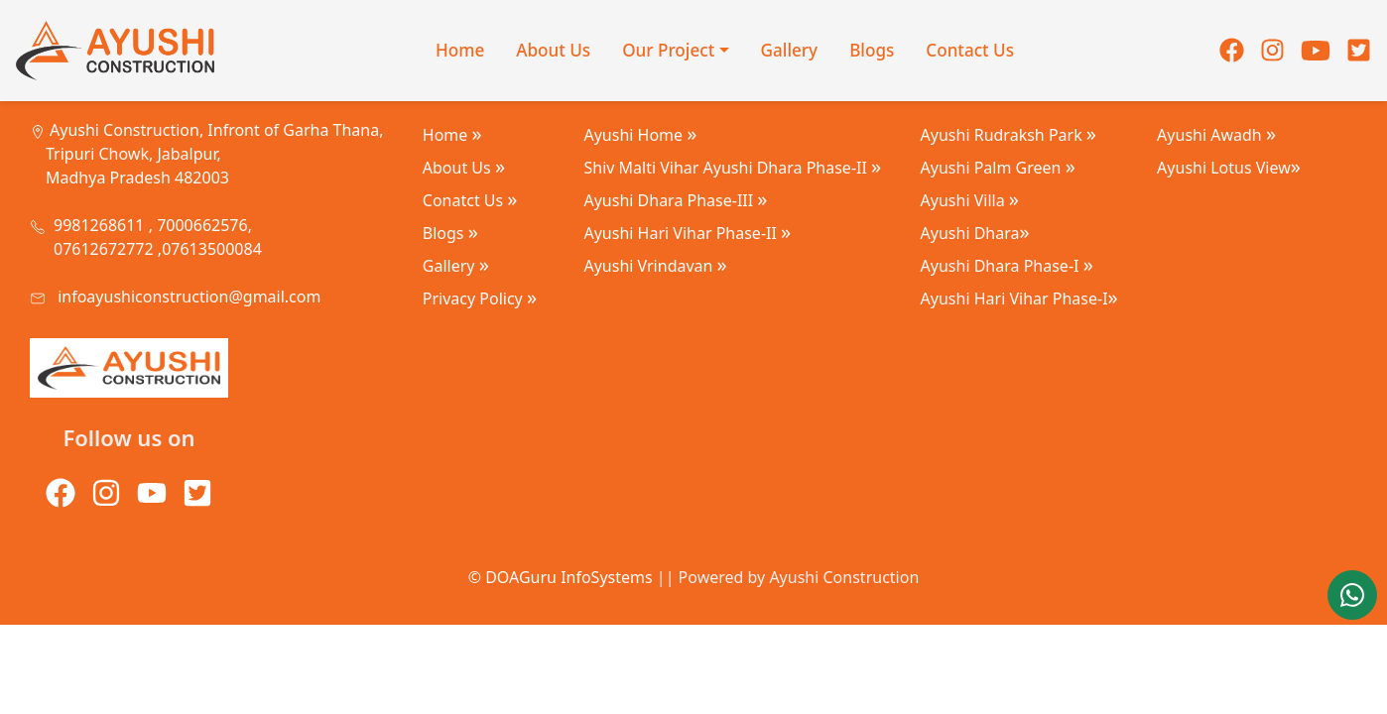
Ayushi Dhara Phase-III (675, 200)
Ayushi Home (639, 135)
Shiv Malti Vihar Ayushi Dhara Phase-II (732, 167)
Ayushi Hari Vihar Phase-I (1019, 298)
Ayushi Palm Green (998, 167)
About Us (553, 50)
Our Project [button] (668, 50)
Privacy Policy (480, 298)
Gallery (790, 50)
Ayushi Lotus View (1229, 167)
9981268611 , (103, 225)
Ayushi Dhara (975, 233)
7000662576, (202, 225)
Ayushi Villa (970, 200)
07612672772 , (108, 249)
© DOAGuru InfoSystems (560, 577)
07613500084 (212, 249)
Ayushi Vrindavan (654, 266)
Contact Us (970, 50)
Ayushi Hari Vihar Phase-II (687, 233)
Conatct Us (470, 200)
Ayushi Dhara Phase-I (1007, 266)
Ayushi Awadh (1216, 135)
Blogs (871, 50)
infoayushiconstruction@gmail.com (189, 296)
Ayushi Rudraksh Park (1008, 135)
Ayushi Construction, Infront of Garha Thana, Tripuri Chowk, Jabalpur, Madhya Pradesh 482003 (214, 153)
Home (460, 50)
